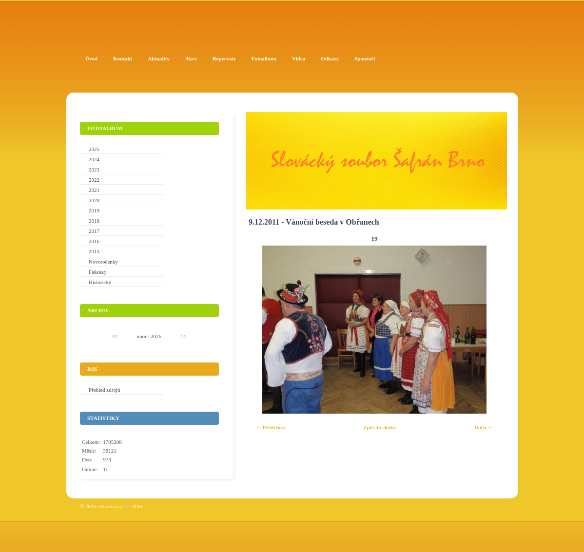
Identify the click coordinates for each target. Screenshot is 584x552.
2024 (94, 159)
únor (141, 336)
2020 (94, 200)
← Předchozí (271, 427)
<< (114, 336)
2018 (94, 221)
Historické (100, 282)
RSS (137, 506)
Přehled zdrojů (104, 390)
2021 (94, 190)
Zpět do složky (379, 427)
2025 (94, 149)
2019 (94, 210)
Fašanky (98, 272)
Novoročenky (103, 262)
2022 (94, 180)
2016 (94, 241)
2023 (94, 169)
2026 (156, 336)
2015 (94, 251)
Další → (483, 427)
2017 (94, 231)
